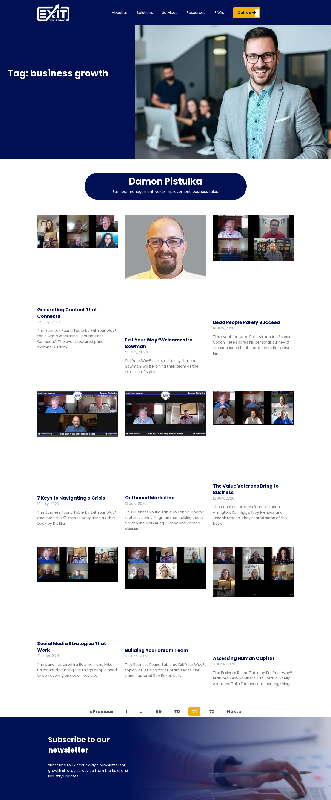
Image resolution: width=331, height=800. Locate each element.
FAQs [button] (219, 12)
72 (213, 711)
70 (178, 711)
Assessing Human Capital (243, 658)
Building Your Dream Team (156, 650)
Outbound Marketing (150, 497)
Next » (234, 711)
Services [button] (169, 12)
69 (160, 711)
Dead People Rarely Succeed (246, 322)
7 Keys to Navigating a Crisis (71, 498)
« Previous (101, 711)
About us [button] (120, 12)
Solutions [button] (145, 12)
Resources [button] (195, 12)
